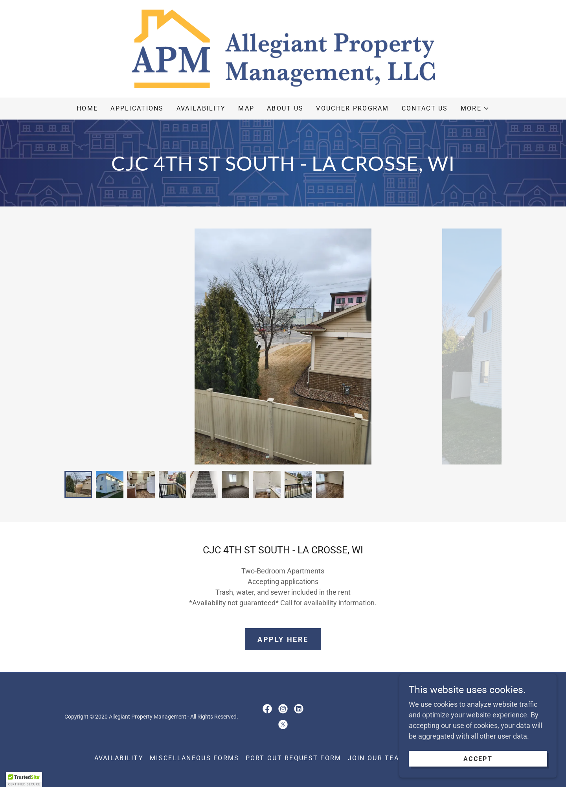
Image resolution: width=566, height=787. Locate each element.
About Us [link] (285, 108)
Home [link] (87, 108)
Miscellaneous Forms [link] (194, 758)
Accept (477, 759)
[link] (282, 48)
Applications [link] (137, 108)
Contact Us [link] (425, 108)
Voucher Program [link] (352, 108)
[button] (475, 108)
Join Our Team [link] (377, 758)
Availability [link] (201, 108)
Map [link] (246, 108)
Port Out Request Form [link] (294, 758)
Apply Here (283, 639)
